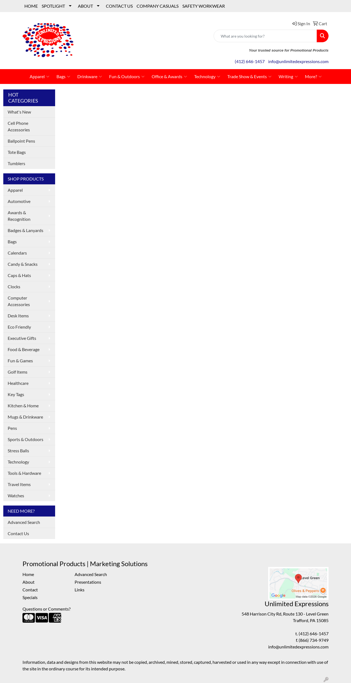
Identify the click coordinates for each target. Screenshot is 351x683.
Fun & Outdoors (127, 76)
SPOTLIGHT (53, 6)
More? (313, 76)
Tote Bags (17, 152)
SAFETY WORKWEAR (203, 6)
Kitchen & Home (23, 405)
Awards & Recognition (19, 216)
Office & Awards (169, 76)
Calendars (17, 252)
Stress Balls (18, 450)
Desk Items (18, 315)
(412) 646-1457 (250, 61)
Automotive (19, 201)
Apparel (39, 76)
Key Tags (16, 394)
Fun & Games (20, 360)
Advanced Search (24, 522)
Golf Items (17, 371)
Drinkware (89, 76)
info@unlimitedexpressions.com (298, 61)
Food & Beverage (23, 349)
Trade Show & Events (249, 76)
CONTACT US (119, 6)
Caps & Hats (19, 275)
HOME (31, 6)
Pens (12, 428)
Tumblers (16, 163)
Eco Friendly (19, 326)
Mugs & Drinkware (25, 416)
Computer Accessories (19, 301)
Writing (288, 76)
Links (79, 589)
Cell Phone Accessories (19, 126)
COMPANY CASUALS (158, 6)
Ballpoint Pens (21, 140)
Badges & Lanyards (25, 230)
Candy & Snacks (23, 264)
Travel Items (19, 484)
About (28, 582)
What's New (19, 111)
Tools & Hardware (24, 473)
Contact (30, 589)
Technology (207, 76)
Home (28, 574)
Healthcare (18, 383)
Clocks (14, 286)
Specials (30, 597)
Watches (16, 495)
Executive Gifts (22, 338)
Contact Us (18, 533)
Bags (63, 76)
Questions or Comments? (46, 608)
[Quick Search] (265, 36)
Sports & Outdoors (25, 439)
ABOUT (85, 6)
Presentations (88, 582)
